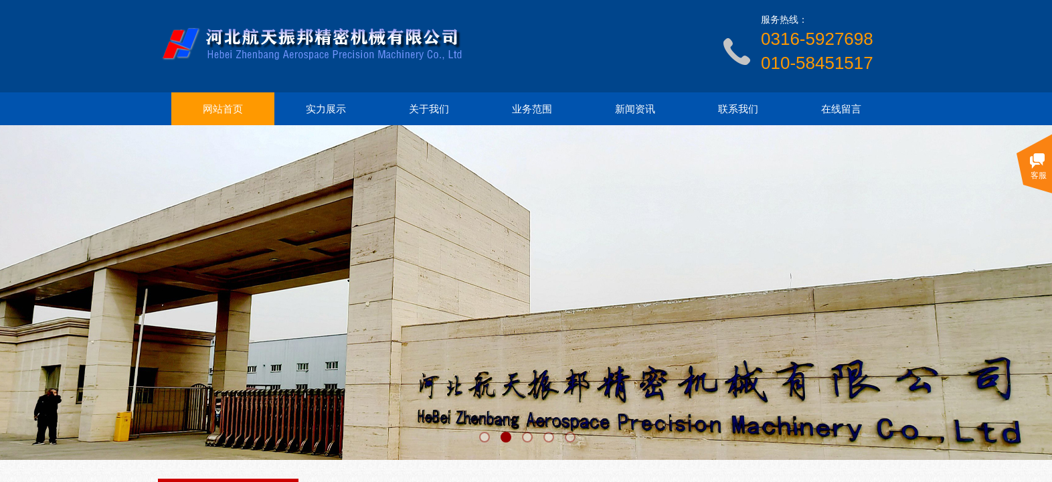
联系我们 (738, 109)
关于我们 (429, 109)
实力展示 (326, 109)
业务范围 (532, 109)
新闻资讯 (635, 109)
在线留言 (841, 109)
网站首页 (223, 109)
